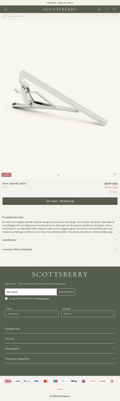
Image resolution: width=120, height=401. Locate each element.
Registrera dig (66, 292)
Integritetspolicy (43, 298)
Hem (4, 16)
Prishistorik (113, 192)
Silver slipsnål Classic (15, 16)
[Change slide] (58, 175)
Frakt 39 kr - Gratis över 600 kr (60, 3)
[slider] (60, 2)
